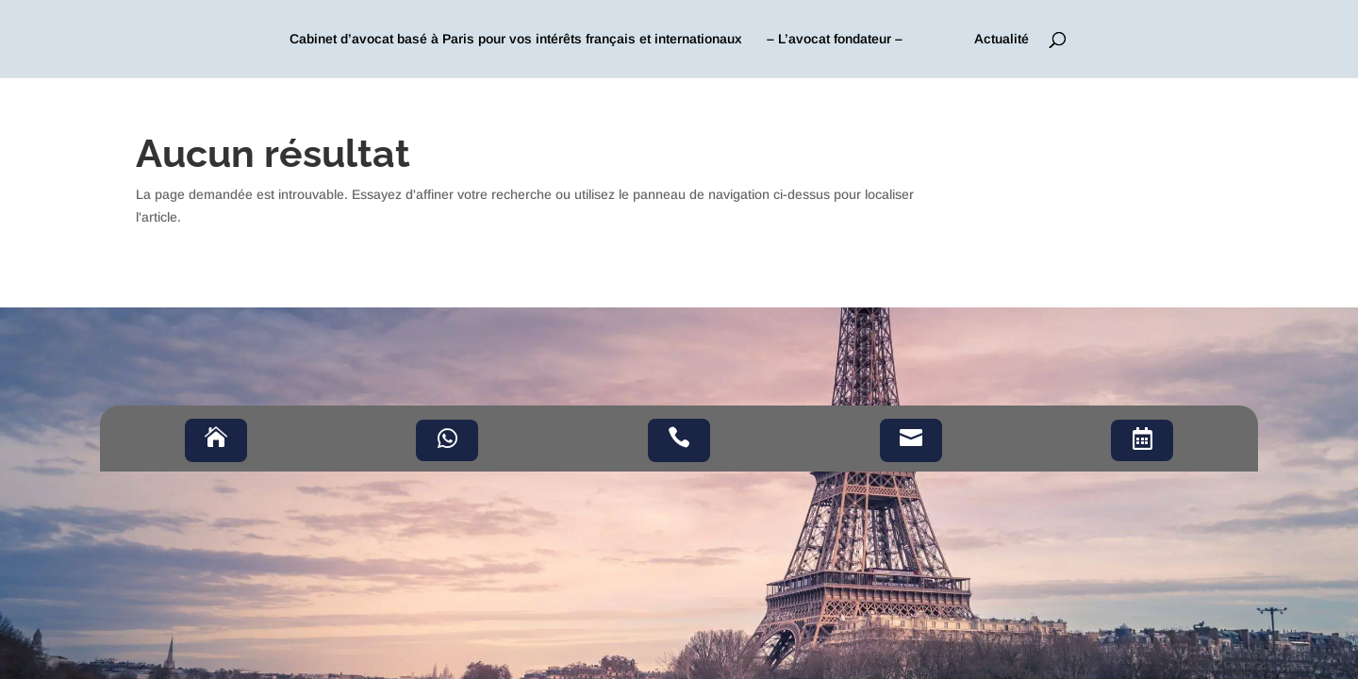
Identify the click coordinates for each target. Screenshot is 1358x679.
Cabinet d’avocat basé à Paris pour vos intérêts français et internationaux (516, 39)
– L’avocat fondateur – (835, 39)
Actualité (1001, 39)
